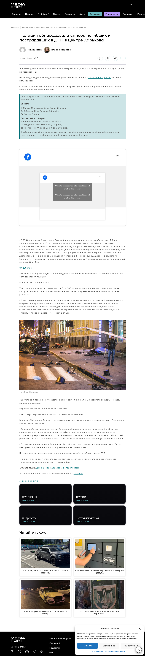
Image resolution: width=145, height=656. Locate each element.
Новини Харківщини (60, 639)
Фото (82, 14)
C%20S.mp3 (25, 268)
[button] (139, 628)
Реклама (127, 14)
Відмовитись (109, 646)
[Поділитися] (115, 58)
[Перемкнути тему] (139, 650)
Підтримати (111, 14)
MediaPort (15, 27)
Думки (56, 14)
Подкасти (70, 14)
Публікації (43, 14)
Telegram (78, 473)
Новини (29, 14)
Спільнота (95, 14)
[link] (12, 652)
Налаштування (131, 646)
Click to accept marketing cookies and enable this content (72, 196)
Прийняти (87, 646)
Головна (16, 14)
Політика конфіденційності (114, 651)
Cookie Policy (97, 651)
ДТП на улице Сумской (99, 77)
